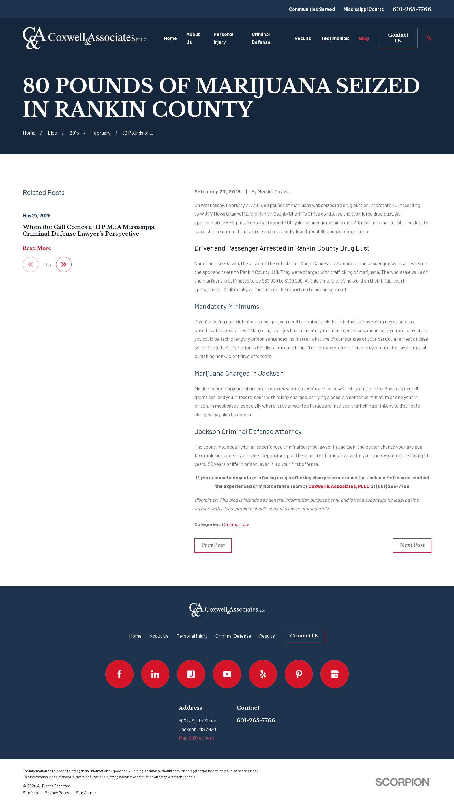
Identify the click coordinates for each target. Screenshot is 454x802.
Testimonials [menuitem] (335, 38)
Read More (37, 248)
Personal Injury (192, 636)
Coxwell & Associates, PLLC (339, 486)
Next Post (412, 545)
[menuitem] (30, 793)
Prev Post (213, 545)
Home (135, 636)
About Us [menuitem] (193, 38)
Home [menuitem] (170, 38)
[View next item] (64, 264)
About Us (158, 636)
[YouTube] (227, 674)
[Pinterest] (299, 674)
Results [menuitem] (302, 38)
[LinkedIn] (155, 674)
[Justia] (191, 674)
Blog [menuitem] (364, 38)
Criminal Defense (233, 636)
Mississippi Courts (364, 9)
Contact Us (398, 38)
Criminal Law (235, 524)
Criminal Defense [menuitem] (261, 38)
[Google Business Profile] (334, 674)
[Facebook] (119, 674)
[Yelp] (263, 674)
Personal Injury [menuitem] (223, 38)
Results (267, 636)
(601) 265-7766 (392, 486)
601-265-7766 (412, 9)
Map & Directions (197, 738)
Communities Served (312, 9)
